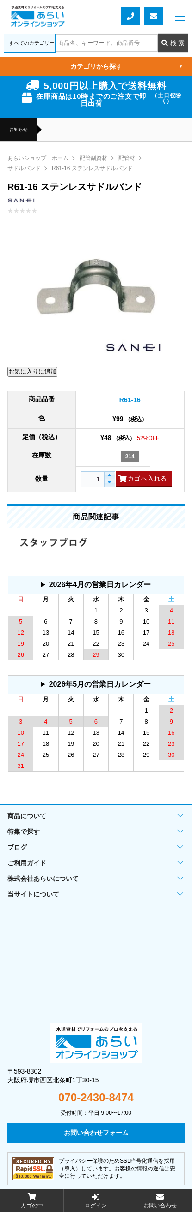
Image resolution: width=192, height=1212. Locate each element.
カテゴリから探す (126, 66)
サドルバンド (24, 168)
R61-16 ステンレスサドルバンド (92, 168)
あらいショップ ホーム (37, 158)
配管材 (126, 158)
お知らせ (18, 129)
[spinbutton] (96, 479)
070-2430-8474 (96, 1097)
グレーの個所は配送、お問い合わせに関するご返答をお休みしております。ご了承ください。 (96, 585)
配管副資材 (93, 158)
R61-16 (130, 400)
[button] (109, 475)
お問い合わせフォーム (153, 16)
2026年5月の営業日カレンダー (100, 684)
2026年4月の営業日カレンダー (100, 584)
